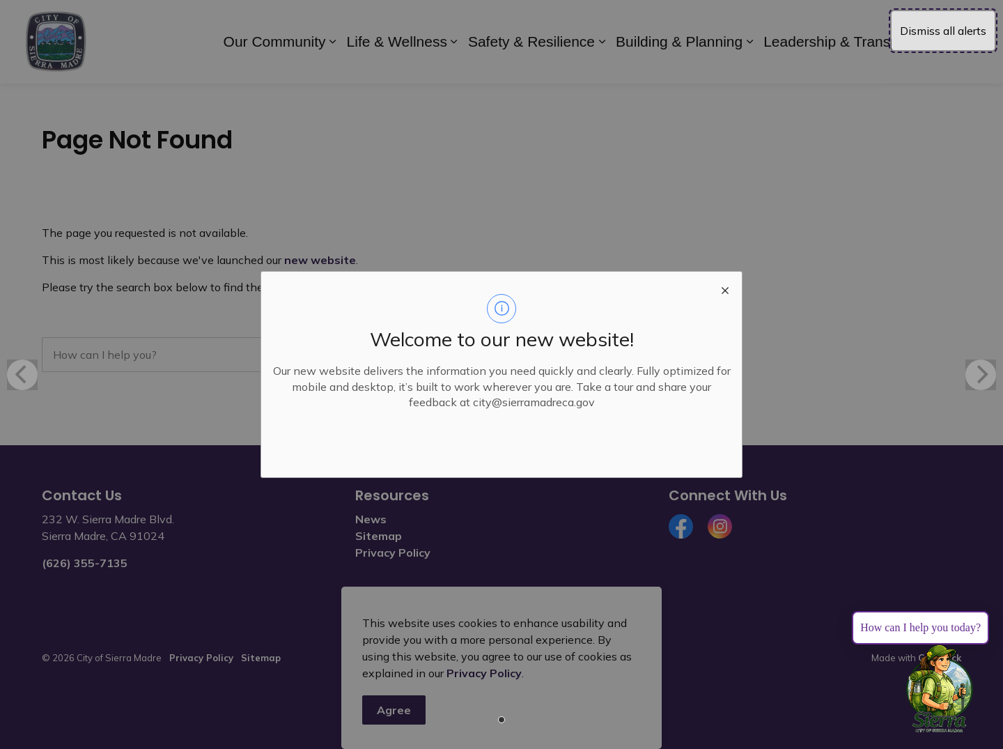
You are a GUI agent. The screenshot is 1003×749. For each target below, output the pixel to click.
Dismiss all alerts (943, 31)
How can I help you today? (920, 627)
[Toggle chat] (939, 689)
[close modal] (725, 288)
